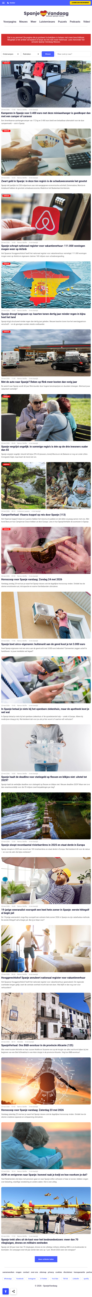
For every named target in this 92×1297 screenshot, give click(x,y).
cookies (58, 1272)
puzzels (62, 21)
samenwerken (8, 1272)
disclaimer (67, 1272)
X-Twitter (43, 1279)
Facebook (20, 1279)
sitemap (43, 1272)
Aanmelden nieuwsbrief (80, 3)
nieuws (23, 21)
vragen (19, 1272)
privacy (51, 1272)
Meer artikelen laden (46, 1259)
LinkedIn (76, 1279)
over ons (34, 1272)
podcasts (75, 21)
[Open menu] (3, 3)
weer (33, 21)
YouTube (55, 1279)
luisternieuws (47, 21)
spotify (86, 1279)
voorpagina (9, 21)
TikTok (65, 1279)
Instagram (32, 1279)
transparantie (79, 1272)
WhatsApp (8, 1279)
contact (26, 1272)
